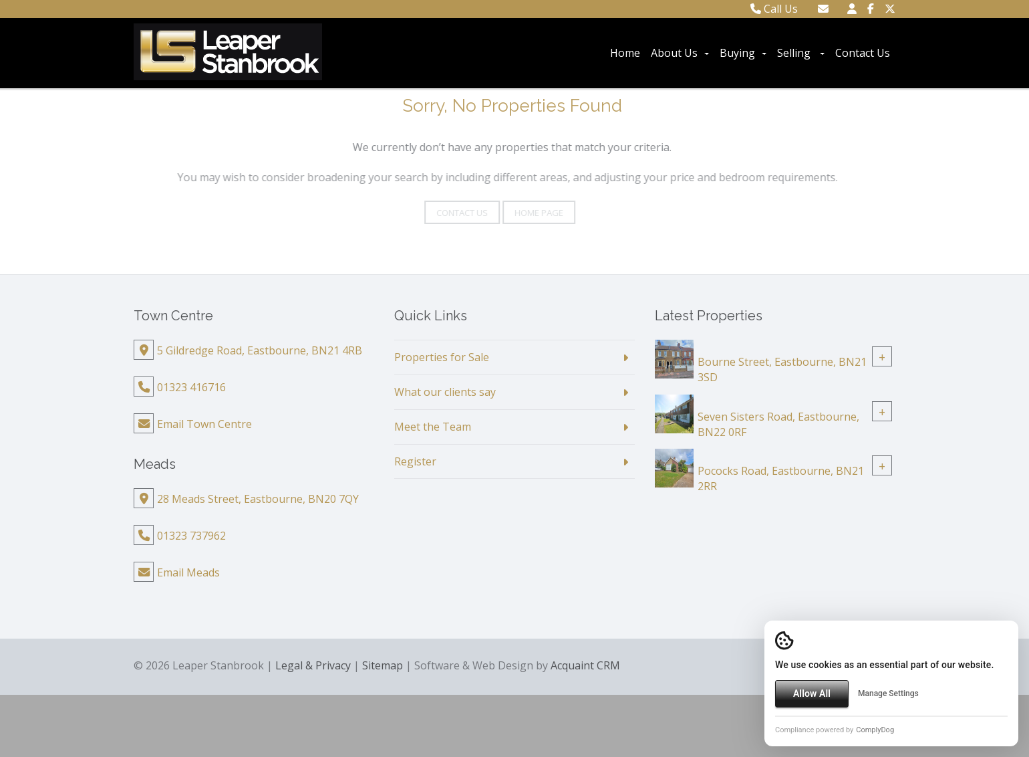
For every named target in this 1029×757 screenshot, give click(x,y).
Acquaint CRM (585, 665)
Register (415, 461)
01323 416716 (191, 387)
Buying (743, 52)
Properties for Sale (441, 357)
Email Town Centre (204, 424)
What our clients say (445, 392)
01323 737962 (191, 535)
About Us (680, 52)
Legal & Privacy (313, 665)
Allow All (812, 693)
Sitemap (382, 665)
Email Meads (188, 572)
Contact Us (862, 52)
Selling (801, 52)
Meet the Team (432, 426)
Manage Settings (888, 693)
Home (625, 52)
